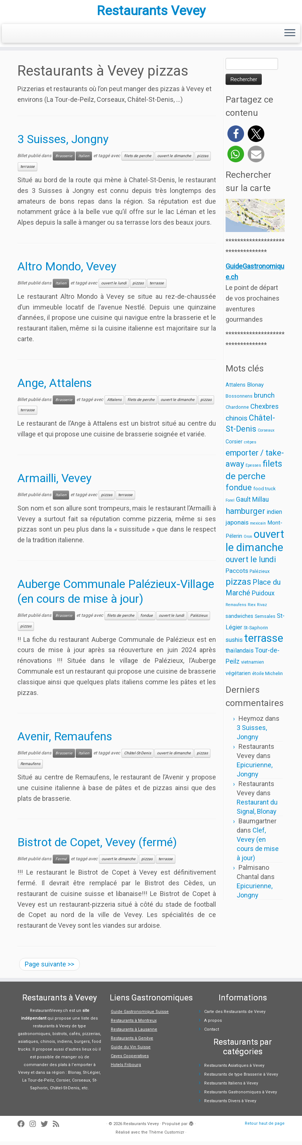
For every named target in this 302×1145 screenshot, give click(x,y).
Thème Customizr (166, 1136)
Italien (83, 159)
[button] (235, 137)
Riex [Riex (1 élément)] (251, 608)
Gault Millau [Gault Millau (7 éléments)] (252, 503)
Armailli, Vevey (54, 482)
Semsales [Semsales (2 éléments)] (265, 620)
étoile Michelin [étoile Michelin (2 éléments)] (267, 677)
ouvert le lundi (114, 286)
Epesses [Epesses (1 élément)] (253, 469)
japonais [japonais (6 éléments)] (237, 526)
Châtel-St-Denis (137, 756)
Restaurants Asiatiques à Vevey (234, 1069)
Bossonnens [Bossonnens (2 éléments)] (239, 399)
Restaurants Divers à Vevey (230, 1104)
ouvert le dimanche (174, 159)
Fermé (61, 862)
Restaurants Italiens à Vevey (231, 1087)
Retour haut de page (265, 1127)
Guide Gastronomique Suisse (140, 1015)
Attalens (114, 403)
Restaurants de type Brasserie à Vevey (241, 1078)
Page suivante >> (49, 968)
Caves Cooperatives (130, 1059)
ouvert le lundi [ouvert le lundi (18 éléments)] (251, 563)
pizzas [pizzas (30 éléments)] (238, 585)
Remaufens (30, 767)
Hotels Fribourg (126, 1068)
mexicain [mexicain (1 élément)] (258, 527)
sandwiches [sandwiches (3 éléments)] (239, 620)
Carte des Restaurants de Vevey (234, 1015)
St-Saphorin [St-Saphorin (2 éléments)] (256, 631)
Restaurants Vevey (151, 12)
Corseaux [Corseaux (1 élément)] (266, 434)
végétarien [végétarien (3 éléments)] (238, 677)
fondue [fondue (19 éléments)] (239, 491)
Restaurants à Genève (132, 1042)
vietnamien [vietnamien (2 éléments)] (252, 665)
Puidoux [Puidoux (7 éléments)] (263, 597)
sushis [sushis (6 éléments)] (234, 643)
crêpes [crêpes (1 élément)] (250, 445)
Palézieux (198, 619)
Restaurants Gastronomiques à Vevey (240, 1095)
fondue (146, 619)
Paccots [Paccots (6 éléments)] (237, 574)
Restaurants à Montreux (134, 1024)
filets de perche (137, 159)
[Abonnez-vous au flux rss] (58, 1128)
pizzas (202, 159)
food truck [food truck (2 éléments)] (264, 492)
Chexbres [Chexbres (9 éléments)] (264, 411)
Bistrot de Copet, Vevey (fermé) (97, 846)
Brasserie (63, 159)
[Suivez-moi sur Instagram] (35, 1128)
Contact (211, 1033)
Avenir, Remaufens (64, 740)
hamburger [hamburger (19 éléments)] (245, 514)
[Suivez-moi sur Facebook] (23, 1128)
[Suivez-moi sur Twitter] (47, 1128)
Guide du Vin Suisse (131, 1050)
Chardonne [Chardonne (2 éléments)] (237, 411)
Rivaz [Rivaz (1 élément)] (262, 608)
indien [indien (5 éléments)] (274, 515)
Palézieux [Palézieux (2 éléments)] (260, 575)
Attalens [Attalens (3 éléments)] (236, 388)
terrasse (27, 170)
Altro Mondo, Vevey (66, 270)
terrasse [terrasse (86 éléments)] (263, 642)
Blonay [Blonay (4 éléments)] (255, 388)
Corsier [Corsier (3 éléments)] (234, 445)
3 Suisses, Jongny (63, 143)
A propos (213, 1024)
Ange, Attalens (54, 387)
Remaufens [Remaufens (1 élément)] (236, 608)
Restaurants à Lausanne (134, 1033)
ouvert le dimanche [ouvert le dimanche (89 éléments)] (255, 544)
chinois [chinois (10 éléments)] (236, 422)
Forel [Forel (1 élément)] (230, 504)
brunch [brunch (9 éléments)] (264, 399)
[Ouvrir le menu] (289, 37)
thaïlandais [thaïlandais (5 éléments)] (240, 654)
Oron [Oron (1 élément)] (248, 540)
